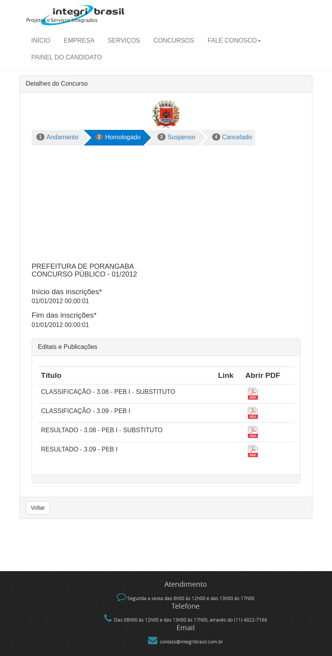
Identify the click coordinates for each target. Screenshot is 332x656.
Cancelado (232, 136)
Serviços (124, 40)
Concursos (174, 40)
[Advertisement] (166, 204)
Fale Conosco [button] (234, 40)
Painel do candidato (66, 57)
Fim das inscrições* (64, 315)
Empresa (79, 40)
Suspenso (176, 136)
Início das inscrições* (67, 292)
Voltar (38, 508)
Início (40, 40)
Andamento (57, 136)
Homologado (118, 136)
